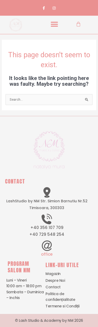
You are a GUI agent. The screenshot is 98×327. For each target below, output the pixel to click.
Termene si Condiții (62, 306)
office (47, 254)
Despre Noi (55, 280)
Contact (53, 287)
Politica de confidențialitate (60, 296)
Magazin (53, 273)
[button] (54, 24)
